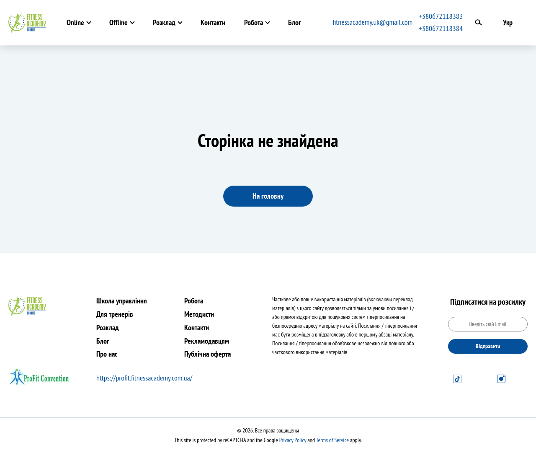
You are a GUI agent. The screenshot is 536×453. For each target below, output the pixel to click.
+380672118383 (441, 16)
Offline (118, 22)
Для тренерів (114, 314)
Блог (294, 22)
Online (75, 22)
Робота (253, 22)
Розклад (164, 22)
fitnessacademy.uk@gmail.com (373, 22)
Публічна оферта (207, 354)
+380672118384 (441, 28)
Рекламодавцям (206, 341)
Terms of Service (332, 440)
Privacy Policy (292, 440)
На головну (268, 196)
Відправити (488, 346)
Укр (508, 22)
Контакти (213, 22)
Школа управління (121, 300)
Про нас (106, 354)
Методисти (199, 314)
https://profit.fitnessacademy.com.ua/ (144, 378)
